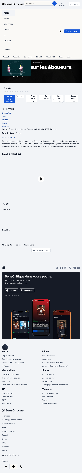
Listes (6, 229)
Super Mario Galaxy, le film (13, 362)
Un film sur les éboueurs (34, 62)
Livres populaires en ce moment (55, 385)
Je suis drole (47, 381)
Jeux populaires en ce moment (14, 385)
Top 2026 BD (7, 393)
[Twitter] (57, 268)
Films (5, 351)
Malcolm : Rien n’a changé (52, 362)
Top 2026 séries (48, 356)
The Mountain (47, 397)
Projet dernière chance (11, 359)
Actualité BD (7, 403)
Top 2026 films (8, 356)
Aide (4, 427)
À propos (6, 416)
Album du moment (49, 403)
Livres (45, 370)
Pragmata (6, 381)
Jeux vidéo (8, 370)
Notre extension (8, 423)
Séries (45, 351)
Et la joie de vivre (49, 378)
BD (4, 389)
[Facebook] (61, 268)
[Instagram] (65, 268)
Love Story (46, 359)
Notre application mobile (12, 420)
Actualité (5, 366)
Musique (47, 389)
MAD (4, 400)
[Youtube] (78, 268)
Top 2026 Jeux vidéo (10, 374)
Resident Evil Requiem (11, 378)
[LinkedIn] (74, 268)
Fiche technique (8, 137)
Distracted (46, 400)
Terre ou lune (7, 397)
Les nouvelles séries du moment (55, 366)
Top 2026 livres (48, 374)
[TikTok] (70, 268)
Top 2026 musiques (50, 393)
